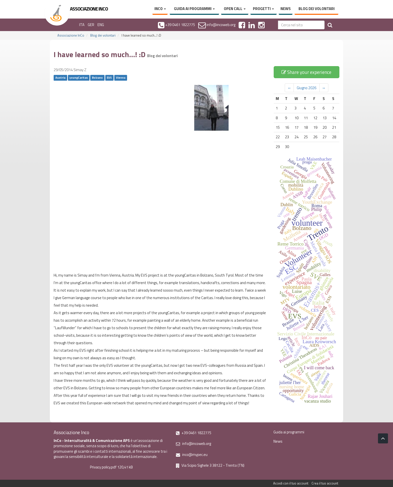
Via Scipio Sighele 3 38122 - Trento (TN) (210, 465)
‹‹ (289, 88)
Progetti (263, 9)
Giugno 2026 (306, 88)
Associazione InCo (70, 35)
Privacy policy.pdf (103, 467)
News (285, 9)
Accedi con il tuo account (290, 483)
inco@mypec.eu (192, 454)
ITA (81, 25)
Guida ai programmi (194, 9)
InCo (160, 9)
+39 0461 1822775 (193, 433)
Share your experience (306, 72)
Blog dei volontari (317, 9)
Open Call (235, 9)
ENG (100, 25)
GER (91, 25)
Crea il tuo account (325, 483)
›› (324, 88)
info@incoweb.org (193, 443)
